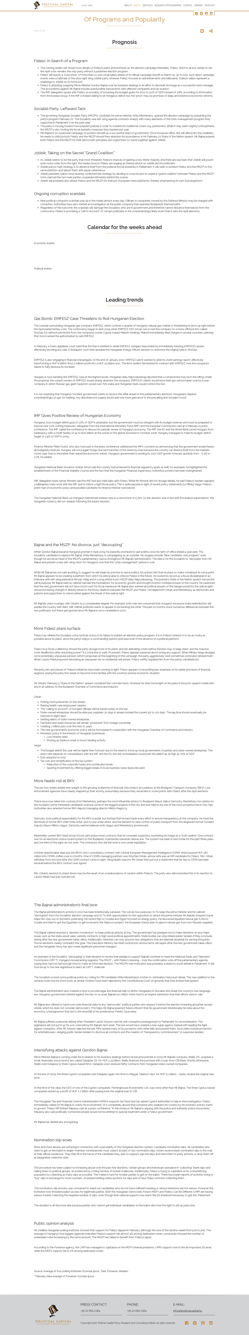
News (137, 5)
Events (187, 5)
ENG (91, 5)
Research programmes (168, 5)
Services (148, 5)
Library (198, 5)
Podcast (210, 5)
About (128, 5)
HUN (84, 5)
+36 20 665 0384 (90, 1310)
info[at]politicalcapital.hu (187, 1310)
